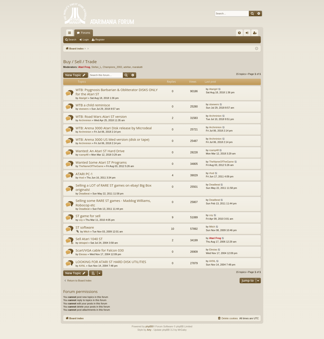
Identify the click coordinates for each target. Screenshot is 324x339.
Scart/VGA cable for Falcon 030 (100, 250)
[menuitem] (239, 32)
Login (86, 39)
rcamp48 (84, 154)
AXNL (82, 265)
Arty (149, 329)
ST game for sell (88, 216)
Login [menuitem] (248, 33)
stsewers (84, 108)
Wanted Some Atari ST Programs (101, 162)
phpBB (149, 326)
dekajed (83, 242)
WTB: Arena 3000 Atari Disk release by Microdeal (114, 128)
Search (72, 39)
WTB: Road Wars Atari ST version (101, 116)
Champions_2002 (112, 67)
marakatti (137, 67)
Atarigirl (83, 98)
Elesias (83, 254)
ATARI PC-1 (84, 174)
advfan (127, 67)
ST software (85, 227)
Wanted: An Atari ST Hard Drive (100, 151)
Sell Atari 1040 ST (89, 238)
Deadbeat (84, 193)
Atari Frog (84, 67)
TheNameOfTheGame (91, 166)
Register (100, 39)
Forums (85, 32)
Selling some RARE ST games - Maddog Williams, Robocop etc (113, 202)
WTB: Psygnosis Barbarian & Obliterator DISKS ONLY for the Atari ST (117, 91)
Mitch (87, 231)
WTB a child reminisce (93, 105)
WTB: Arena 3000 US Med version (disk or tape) (112, 139)
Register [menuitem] (255, 33)
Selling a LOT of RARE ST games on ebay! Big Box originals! (113, 187)
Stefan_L (96, 67)
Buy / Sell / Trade (80, 62)
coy (81, 220)
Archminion (85, 120)
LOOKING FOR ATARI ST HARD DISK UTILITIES (111, 261)
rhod (81, 177)
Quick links (70, 33)
